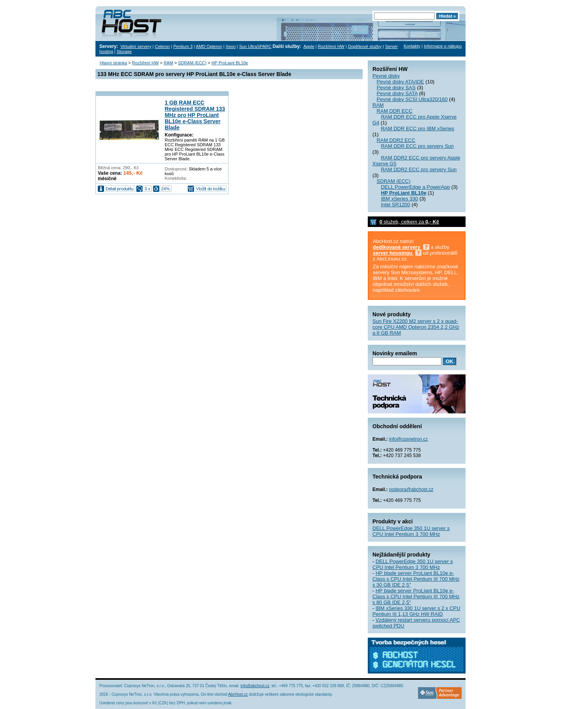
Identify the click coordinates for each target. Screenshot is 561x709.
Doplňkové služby (364, 46)
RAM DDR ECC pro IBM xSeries (417, 128)
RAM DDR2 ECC (396, 140)
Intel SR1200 (395, 204)
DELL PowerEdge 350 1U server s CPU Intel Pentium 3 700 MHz (411, 531)
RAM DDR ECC (395, 111)
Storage (124, 51)
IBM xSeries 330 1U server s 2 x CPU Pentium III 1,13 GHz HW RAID (416, 611)
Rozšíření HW (331, 46)
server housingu (393, 253)
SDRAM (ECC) (394, 181)
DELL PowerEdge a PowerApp (415, 187)
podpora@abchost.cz (411, 489)
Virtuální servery (135, 46)
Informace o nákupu (443, 46)
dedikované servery (397, 247)
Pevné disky (386, 76)
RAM (378, 105)
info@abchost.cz (254, 686)
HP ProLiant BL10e (230, 62)
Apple (308, 46)
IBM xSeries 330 (399, 199)
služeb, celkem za (409, 222)
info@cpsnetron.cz (408, 439)
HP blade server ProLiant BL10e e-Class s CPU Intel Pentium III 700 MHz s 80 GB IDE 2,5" (415, 596)
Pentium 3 (183, 46)
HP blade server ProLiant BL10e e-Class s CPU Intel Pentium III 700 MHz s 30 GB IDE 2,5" (415, 579)
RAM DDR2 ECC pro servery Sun (419, 169)
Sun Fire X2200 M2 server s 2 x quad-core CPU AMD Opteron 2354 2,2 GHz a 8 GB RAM (415, 327)
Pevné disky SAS (396, 87)
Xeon (231, 46)
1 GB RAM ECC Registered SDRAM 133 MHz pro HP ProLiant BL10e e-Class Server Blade (195, 115)
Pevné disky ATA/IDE (400, 82)
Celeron (162, 46)
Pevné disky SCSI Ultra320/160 (412, 99)
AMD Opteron (209, 46)
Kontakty (412, 46)
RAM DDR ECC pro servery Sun (417, 146)
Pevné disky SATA (397, 93)
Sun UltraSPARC (255, 46)
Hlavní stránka (113, 62)
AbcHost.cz (238, 694)
